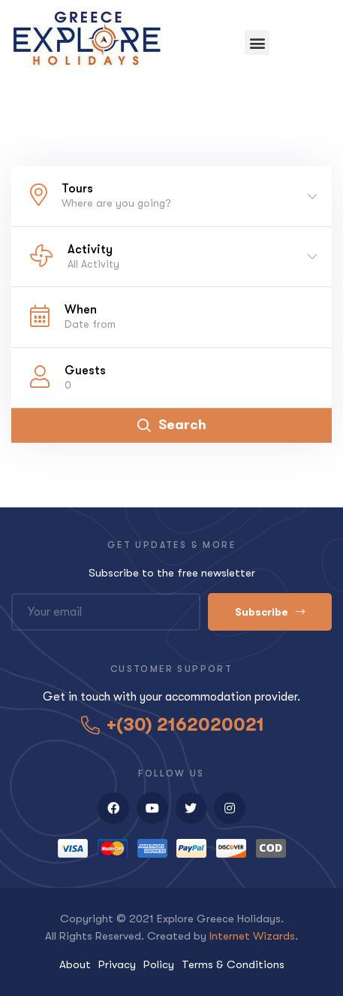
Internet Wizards (252, 936)
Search (171, 424)
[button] (257, 42)
